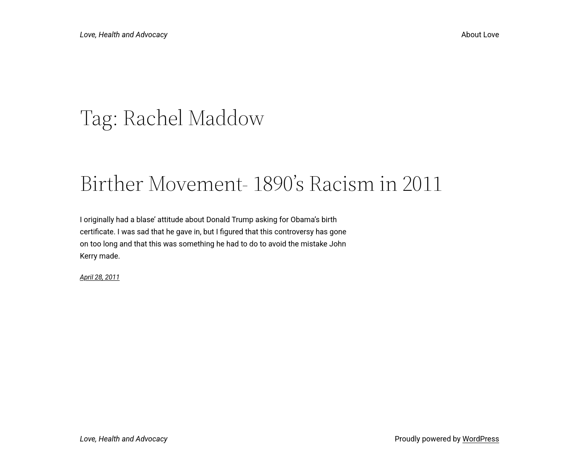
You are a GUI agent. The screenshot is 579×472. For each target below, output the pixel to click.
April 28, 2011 (100, 277)
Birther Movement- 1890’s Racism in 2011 (261, 183)
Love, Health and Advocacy (124, 34)
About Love (480, 34)
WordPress (480, 438)
